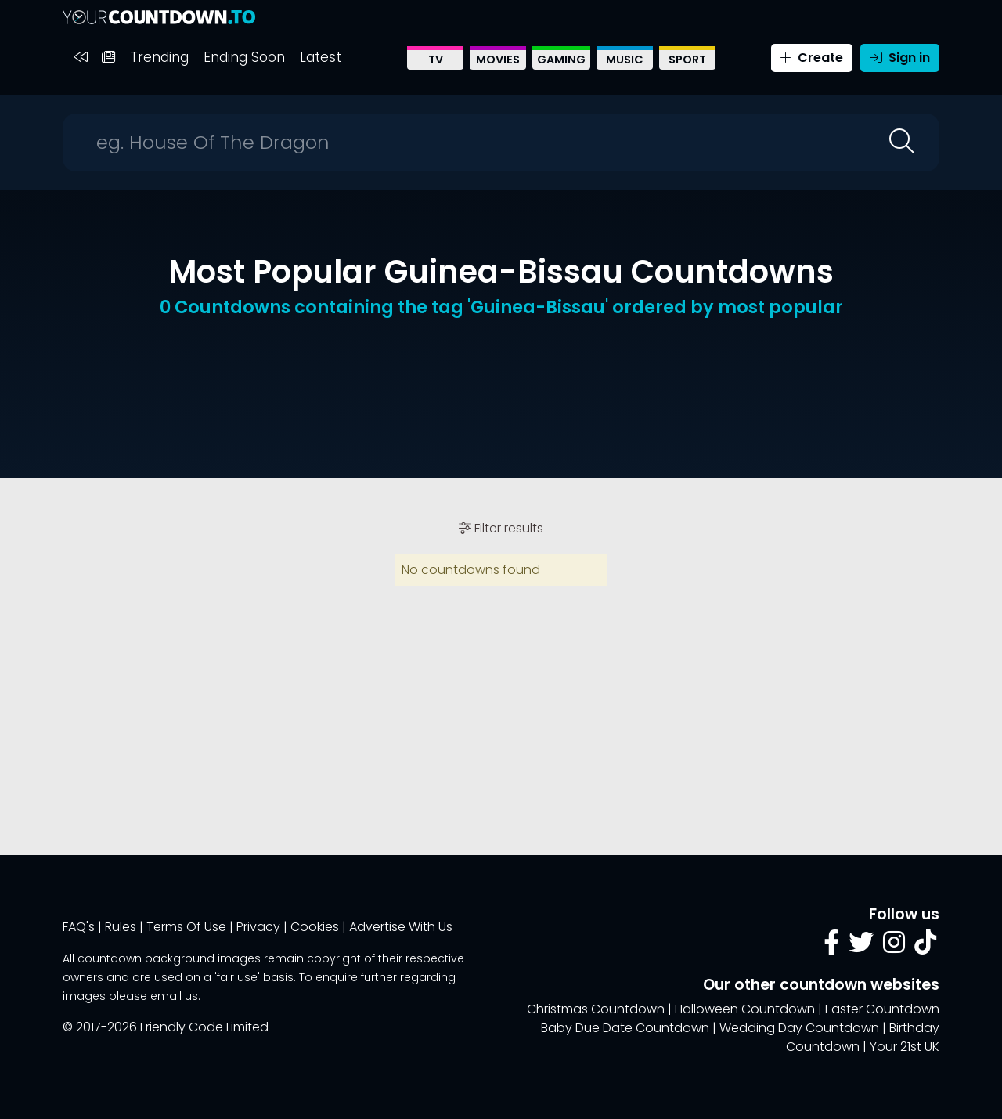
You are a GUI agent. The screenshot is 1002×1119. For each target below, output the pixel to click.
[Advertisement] (501, 382)
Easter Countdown (882, 1009)
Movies (498, 59)
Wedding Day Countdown (799, 1028)
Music (624, 59)
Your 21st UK (904, 1047)
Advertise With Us (400, 927)
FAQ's (79, 927)
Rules (120, 927)
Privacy (258, 927)
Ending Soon (244, 57)
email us (174, 996)
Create (811, 58)
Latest (320, 57)
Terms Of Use (186, 927)
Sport (687, 59)
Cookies (314, 927)
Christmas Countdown (596, 1009)
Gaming (561, 59)
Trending (159, 57)
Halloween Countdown (745, 1009)
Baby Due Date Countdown (625, 1028)
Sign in (900, 58)
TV (435, 59)
